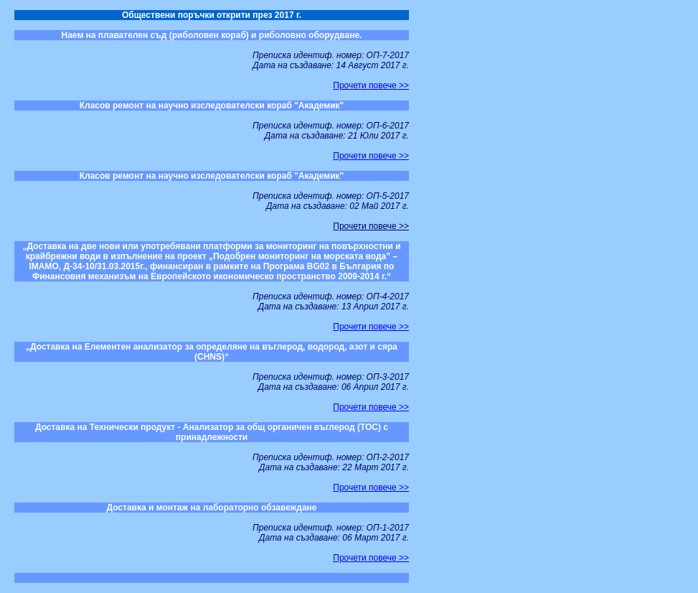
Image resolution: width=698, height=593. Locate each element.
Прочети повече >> (371, 85)
